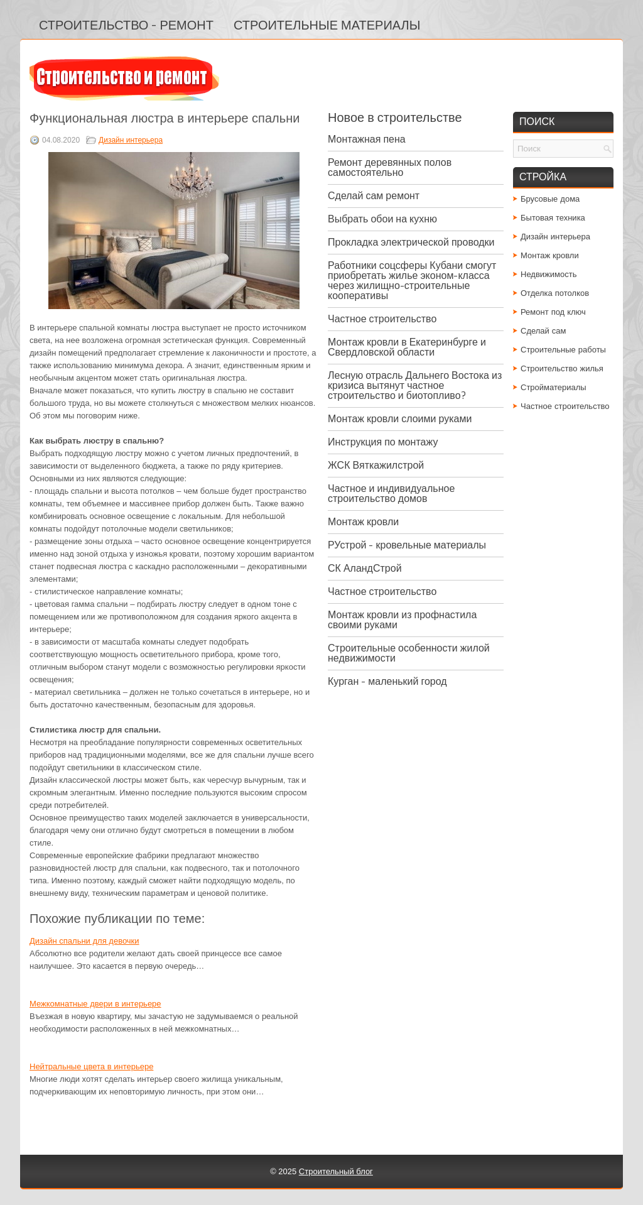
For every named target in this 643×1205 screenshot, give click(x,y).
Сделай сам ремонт (373, 195)
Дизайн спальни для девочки (84, 941)
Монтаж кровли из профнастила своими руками (402, 619)
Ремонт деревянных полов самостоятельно (389, 167)
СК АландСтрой (365, 568)
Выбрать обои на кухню (382, 219)
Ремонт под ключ (553, 312)
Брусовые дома (550, 199)
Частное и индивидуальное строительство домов (391, 493)
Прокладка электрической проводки (411, 242)
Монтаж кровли (363, 521)
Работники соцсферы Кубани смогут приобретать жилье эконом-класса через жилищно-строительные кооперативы (412, 280)
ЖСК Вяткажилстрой (376, 465)
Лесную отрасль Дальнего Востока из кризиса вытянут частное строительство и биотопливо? (415, 385)
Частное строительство (382, 318)
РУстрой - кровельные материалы (407, 545)
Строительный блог (336, 1171)
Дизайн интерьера (131, 140)
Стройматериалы (553, 387)
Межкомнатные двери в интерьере (95, 1003)
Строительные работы (563, 349)
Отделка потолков (555, 293)
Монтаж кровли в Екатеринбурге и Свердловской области (407, 347)
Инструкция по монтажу (383, 442)
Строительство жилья (562, 368)
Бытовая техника (553, 217)
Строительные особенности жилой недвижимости (409, 653)
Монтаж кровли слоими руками (400, 418)
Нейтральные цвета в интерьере (91, 1066)
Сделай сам (543, 330)
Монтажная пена (367, 139)
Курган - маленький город (387, 681)
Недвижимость (548, 274)
